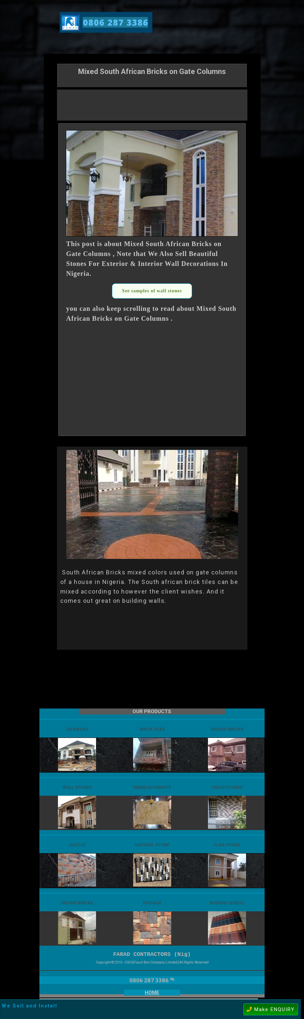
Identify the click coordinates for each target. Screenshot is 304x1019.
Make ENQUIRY (271, 1009)
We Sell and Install (29, 1006)
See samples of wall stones (152, 290)
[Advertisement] (152, 104)
